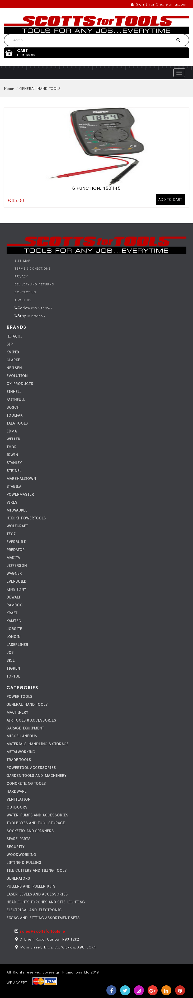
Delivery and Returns (34, 284)
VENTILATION (19, 799)
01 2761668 (35, 316)
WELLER (13, 438)
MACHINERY (17, 712)
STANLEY (14, 462)
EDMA (12, 431)
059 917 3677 (41, 308)
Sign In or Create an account (160, 4)
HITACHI (14, 336)
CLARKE (13, 359)
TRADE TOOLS (19, 759)
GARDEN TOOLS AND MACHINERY (37, 775)
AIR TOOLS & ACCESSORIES (31, 720)
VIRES (12, 502)
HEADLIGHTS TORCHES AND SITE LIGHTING (46, 901)
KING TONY (16, 589)
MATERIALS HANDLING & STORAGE (38, 743)
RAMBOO (15, 604)
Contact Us (25, 292)
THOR (12, 446)
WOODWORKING (21, 854)
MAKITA (13, 557)
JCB (10, 652)
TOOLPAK (14, 415)
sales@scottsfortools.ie (42, 931)
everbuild (17, 541)
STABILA (14, 486)
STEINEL (14, 470)
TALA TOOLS (17, 423)
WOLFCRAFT (17, 525)
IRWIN (12, 454)
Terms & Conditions (33, 268)
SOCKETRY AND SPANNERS (30, 830)
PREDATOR (16, 549)
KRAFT (12, 612)
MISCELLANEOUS (22, 735)
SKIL (11, 660)
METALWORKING (21, 751)
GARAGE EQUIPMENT (25, 728)
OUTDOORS (17, 807)
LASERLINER (17, 644)
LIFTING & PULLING (24, 862)
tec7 (11, 533)
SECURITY (16, 846)
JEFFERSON (17, 565)
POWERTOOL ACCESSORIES (31, 767)
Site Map (22, 260)
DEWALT (14, 597)
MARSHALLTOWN (21, 478)
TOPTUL (13, 676)
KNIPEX (13, 351)
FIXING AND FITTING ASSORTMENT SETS (43, 917)
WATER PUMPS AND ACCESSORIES (37, 814)
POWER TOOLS (19, 696)
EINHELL (14, 391)
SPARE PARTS (19, 838)
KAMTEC (14, 620)
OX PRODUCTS (20, 383)
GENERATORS (18, 878)
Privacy (21, 276)
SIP (10, 344)
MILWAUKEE (17, 510)
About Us (23, 300)
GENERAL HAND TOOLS (27, 704)
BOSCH (13, 407)
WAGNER (14, 573)
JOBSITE (14, 628)
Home (9, 89)
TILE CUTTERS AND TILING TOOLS (37, 870)
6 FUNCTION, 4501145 (96, 187)
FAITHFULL (16, 399)
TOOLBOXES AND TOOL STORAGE (36, 822)
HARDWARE (17, 791)
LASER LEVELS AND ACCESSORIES (37, 894)
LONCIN (14, 636)
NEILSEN (14, 367)
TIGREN (13, 668)
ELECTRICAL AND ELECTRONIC (34, 909)
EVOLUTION (17, 375)
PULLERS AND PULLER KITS (31, 886)
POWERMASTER (20, 494)
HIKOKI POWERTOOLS (26, 517)
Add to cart (170, 198)
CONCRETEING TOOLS (26, 783)
